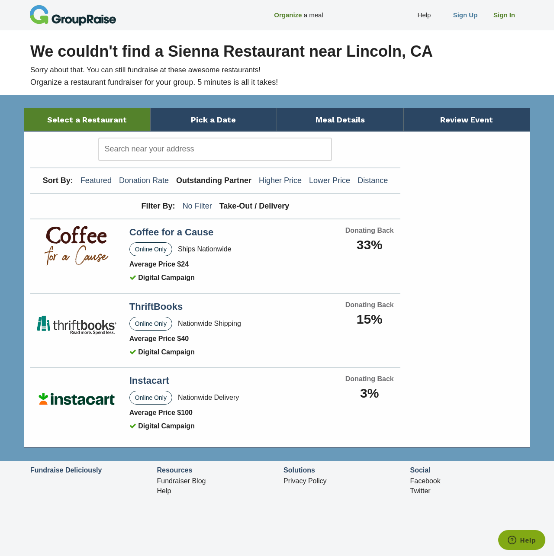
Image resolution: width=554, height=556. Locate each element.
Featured (96, 180)
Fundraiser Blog (181, 481)
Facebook (425, 481)
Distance (373, 180)
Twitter (420, 491)
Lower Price (329, 180)
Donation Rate (144, 180)
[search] (215, 149)
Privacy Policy (305, 481)
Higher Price (280, 180)
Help (164, 491)
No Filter (197, 206)
